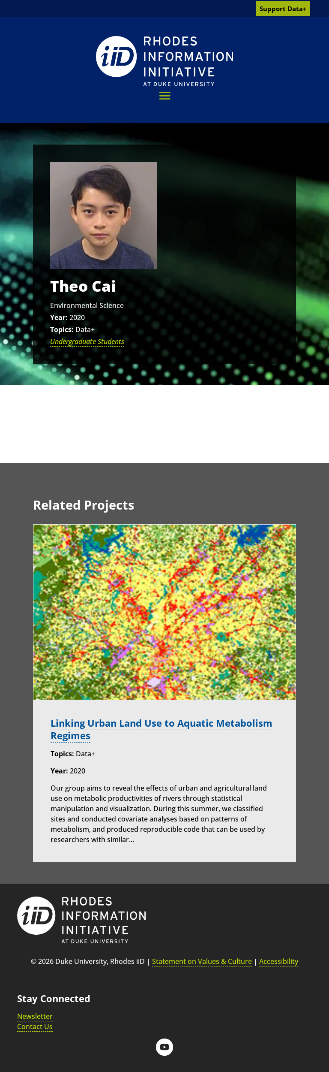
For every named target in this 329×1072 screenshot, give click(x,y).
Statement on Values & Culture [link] (202, 961)
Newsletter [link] (35, 1016)
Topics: (62, 329)
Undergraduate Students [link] (87, 341)
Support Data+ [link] (283, 8)
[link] (164, 61)
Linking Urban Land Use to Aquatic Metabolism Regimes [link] (161, 729)
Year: (59, 317)
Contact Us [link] (35, 1026)
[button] (164, 95)
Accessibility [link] (278, 961)
